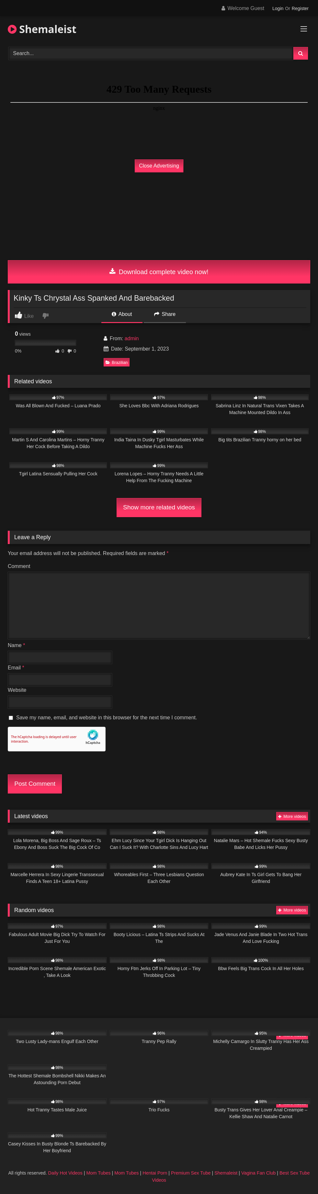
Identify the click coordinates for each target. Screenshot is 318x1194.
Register (300, 8)
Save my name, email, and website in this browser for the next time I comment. (106, 717)
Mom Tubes (98, 1173)
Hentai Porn (154, 1173)
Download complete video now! (158, 271)
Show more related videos (159, 507)
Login (277, 8)
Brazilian (117, 362)
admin (132, 338)
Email (16, 667)
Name (16, 645)
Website (17, 690)
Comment (19, 566)
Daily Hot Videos (65, 1173)
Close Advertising (159, 165)
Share (165, 314)
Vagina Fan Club (258, 1173)
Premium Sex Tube (190, 1173)
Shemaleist (42, 29)
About (122, 314)
